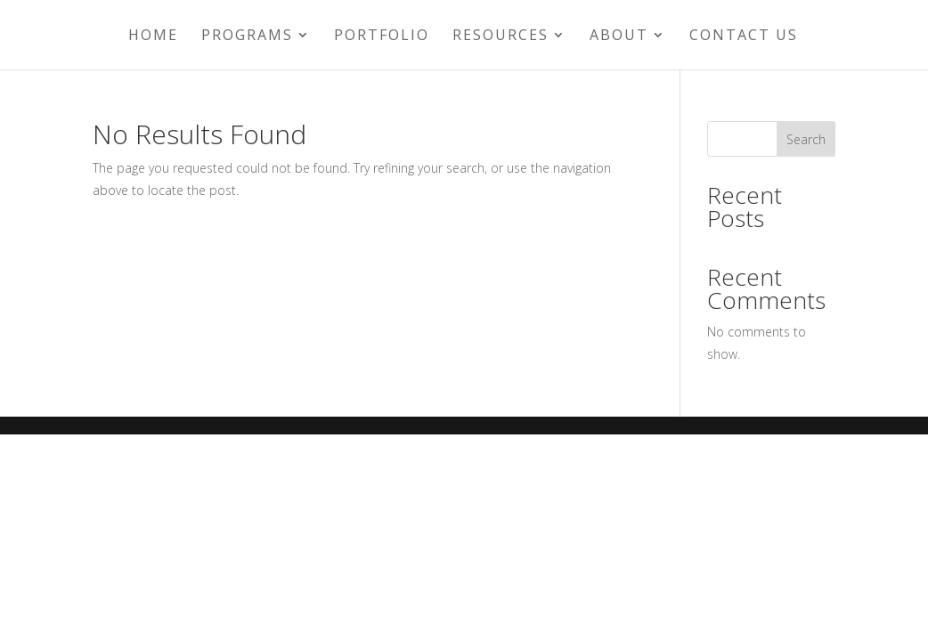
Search (806, 139)
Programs (247, 36)
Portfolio (381, 36)
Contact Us (743, 36)
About (619, 36)
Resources (500, 36)
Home (153, 36)
